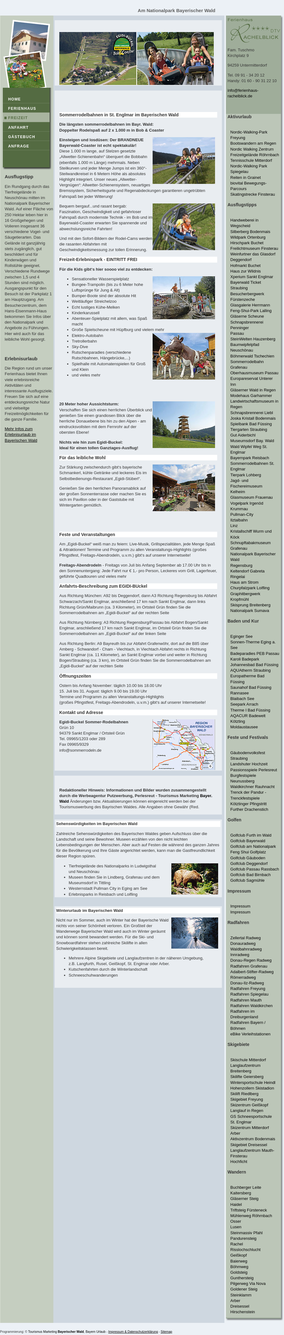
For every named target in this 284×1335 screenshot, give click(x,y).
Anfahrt (18, 127)
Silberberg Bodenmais (250, 231)
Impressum (240, 906)
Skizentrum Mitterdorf (249, 1127)
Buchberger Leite (245, 1187)
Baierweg (238, 1261)
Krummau (239, 508)
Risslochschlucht (245, 1249)
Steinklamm (241, 1295)
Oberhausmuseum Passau (254, 373)
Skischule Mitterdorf (248, 1059)
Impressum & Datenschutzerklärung (133, 1331)
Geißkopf (238, 1255)
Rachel (236, 1244)
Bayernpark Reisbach (249, 457)
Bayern (90, 1331)
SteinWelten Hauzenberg (252, 339)
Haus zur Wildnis (245, 271)
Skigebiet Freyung (246, 1099)
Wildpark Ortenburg (248, 237)
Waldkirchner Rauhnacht (252, 786)
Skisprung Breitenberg (250, 605)
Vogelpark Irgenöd (246, 503)
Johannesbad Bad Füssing (254, 664)
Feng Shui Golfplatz (248, 852)
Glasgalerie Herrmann (250, 305)
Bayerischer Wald (71, 1331)
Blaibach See (242, 698)
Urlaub (100, 1331)
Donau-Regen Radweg (251, 960)
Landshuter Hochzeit (248, 764)
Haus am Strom (244, 582)
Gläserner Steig (244, 1198)
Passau (237, 333)
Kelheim (237, 491)
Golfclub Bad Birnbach (250, 874)
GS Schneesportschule (251, 1116)
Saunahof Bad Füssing (251, 687)
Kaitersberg (240, 1193)
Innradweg (239, 954)
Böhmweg (239, 1266)
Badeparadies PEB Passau (254, 653)
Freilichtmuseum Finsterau (254, 248)
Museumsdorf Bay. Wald (252, 440)
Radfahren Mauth (246, 1000)
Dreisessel (239, 1306)
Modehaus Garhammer (251, 395)
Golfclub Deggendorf (248, 863)
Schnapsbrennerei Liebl (251, 412)
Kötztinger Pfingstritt (248, 803)
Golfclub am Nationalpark (253, 846)
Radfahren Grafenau (248, 966)
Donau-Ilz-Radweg (247, 983)
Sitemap (166, 1331)
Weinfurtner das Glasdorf (252, 254)
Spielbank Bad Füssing (251, 424)
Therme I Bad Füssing (250, 710)
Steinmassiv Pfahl (246, 1232)
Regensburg (241, 565)
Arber (235, 1133)
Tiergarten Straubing (248, 429)
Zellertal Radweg (245, 938)
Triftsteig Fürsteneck (248, 1210)
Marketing (50, 1331)
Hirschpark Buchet (246, 242)
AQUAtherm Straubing (250, 670)
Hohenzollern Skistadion (252, 1088)
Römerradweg (243, 977)
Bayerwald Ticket (245, 282)
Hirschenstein (242, 1311)
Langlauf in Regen (246, 1110)
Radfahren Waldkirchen (251, 1005)
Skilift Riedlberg (244, 1093)
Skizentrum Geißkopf (249, 1105)
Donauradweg (243, 943)
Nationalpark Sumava (249, 610)
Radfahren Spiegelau (249, 994)
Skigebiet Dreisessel (248, 1144)
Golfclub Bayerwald (247, 840)
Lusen (235, 1227)
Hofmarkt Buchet (245, 265)
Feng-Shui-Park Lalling (251, 310)
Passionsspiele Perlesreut (253, 770)
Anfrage (18, 146)
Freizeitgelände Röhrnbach (254, 154)
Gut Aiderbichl (243, 435)
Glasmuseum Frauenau (251, 497)
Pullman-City (241, 514)
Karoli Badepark (244, 659)
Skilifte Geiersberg (246, 1076)
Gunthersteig (241, 1278)
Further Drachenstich (249, 809)
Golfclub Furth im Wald (251, 835)
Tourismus (35, 1331)
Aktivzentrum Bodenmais (252, 1139)
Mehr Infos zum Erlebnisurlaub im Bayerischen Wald (21, 434)
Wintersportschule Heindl (253, 1082)
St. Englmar (241, 1122)
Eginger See (241, 636)
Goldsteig (238, 1272)
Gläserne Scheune (247, 316)
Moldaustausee (244, 727)
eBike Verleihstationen (250, 1034)
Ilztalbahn (239, 520)
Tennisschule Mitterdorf (251, 160)
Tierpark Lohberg (245, 475)
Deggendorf (241, 259)
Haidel (236, 1204)
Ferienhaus (22, 108)
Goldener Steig (243, 1289)
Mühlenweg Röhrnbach (251, 1215)
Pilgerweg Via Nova (248, 1283)
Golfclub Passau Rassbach (254, 869)
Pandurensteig (243, 1238)
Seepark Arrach (244, 704)
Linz (234, 525)
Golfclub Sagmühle (247, 880)
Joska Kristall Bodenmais (253, 418)
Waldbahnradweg (246, 949)
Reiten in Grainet (245, 177)
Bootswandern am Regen (253, 143)
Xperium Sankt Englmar (251, 276)
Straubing (239, 288)
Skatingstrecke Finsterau (252, 194)
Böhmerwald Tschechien (252, 356)
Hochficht (238, 1161)
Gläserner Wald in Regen (253, 390)
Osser (235, 1221)
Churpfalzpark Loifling (250, 588)
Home (14, 99)
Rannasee (239, 693)
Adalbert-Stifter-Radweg (252, 971)
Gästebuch (21, 137)
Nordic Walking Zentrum (252, 149)
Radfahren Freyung (247, 988)
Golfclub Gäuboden (247, 858)
